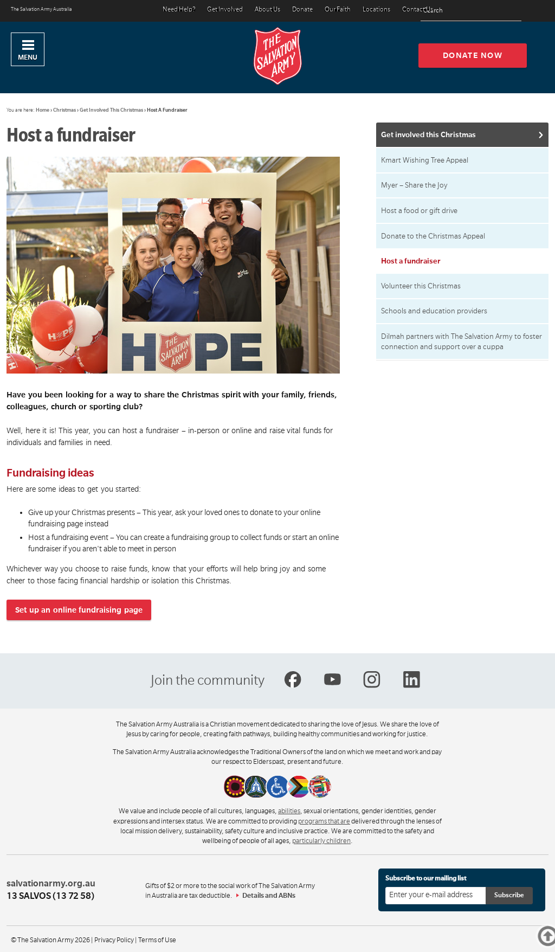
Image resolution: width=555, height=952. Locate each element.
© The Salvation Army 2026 (50, 940)
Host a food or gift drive (419, 211)
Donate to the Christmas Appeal (433, 236)
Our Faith (338, 10)
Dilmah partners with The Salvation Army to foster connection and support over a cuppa (461, 341)
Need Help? (179, 10)
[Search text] (471, 11)
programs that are (324, 821)
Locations (376, 10)
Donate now (473, 55)
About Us (267, 10)
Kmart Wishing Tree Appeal (424, 160)
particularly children (321, 841)
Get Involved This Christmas (111, 110)
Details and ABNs (268, 895)
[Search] (510, 11)
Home (42, 110)
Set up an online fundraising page (79, 610)
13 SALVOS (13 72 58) (50, 896)
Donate (302, 10)
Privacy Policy (114, 940)
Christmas (64, 110)
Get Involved (225, 10)
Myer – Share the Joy (414, 185)
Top (553, 936)
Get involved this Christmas (428, 135)
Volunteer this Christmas (421, 286)
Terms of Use (157, 940)
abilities (289, 811)
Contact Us (417, 10)
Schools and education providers (434, 311)
